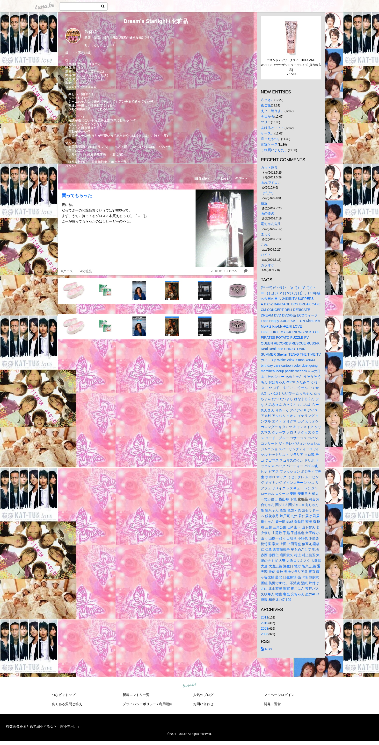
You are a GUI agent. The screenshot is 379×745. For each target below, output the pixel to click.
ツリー (266, 122)
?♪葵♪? (90, 32)
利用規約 (166, 704)
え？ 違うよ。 (272, 111)
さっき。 (267, 100)
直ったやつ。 (271, 139)
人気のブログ (203, 695)
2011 (264, 617)
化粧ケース (269, 144)
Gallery (202, 178)
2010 (264, 623)
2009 (264, 628)
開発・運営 (272, 704)
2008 (264, 634)
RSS (266, 649)
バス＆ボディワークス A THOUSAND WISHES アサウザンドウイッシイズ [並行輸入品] (291, 64)
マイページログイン (279, 695)
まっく (266, 234)
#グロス (67, 271)
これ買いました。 (274, 150)
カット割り (269, 167)
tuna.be (189, 685)
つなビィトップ (63, 695)
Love (222, 178)
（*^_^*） (268, 193)
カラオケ (267, 265)
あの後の (267, 213)
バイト (266, 255)
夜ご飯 (266, 105)
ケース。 (267, 133)
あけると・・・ (272, 128)
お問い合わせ (203, 704)
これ (264, 244)
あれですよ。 (271, 182)
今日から (267, 116)
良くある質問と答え (67, 704)
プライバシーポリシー (139, 704)
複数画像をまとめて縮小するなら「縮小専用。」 (43, 726)
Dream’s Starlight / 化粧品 (156, 21)
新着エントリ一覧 (136, 695)
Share (241, 178)
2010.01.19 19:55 (224, 271)
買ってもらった (77, 195)
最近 (264, 203)
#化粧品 (86, 271)
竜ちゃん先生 (271, 224)
